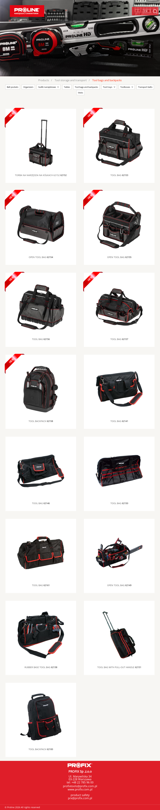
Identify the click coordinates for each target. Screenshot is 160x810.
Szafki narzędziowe (47, 87)
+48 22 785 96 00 (82, 782)
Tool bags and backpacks (107, 80)
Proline (27, 11)
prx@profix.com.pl (80, 798)
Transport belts (145, 87)
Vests (80, 92)
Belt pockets (12, 87)
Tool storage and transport (71, 80)
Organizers (28, 87)
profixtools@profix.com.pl (80, 786)
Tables (67, 87)
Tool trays (107, 87)
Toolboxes (125, 87)
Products (43, 80)
